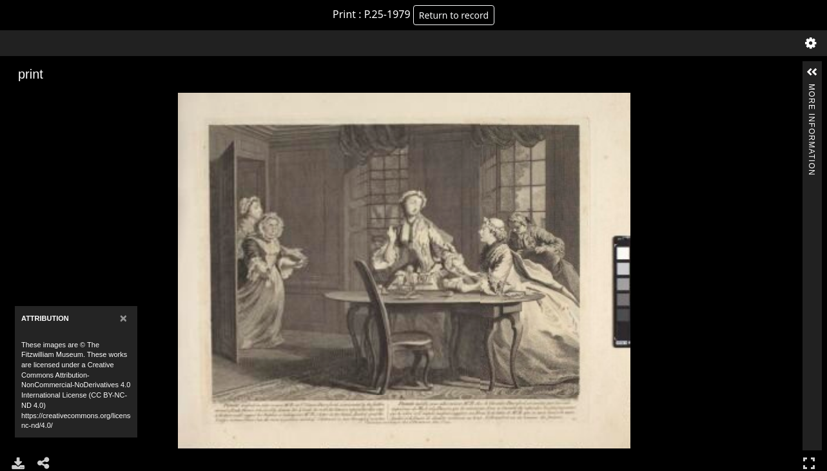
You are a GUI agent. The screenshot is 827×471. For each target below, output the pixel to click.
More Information (811, 89)
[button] (812, 72)
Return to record (454, 15)
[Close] (123, 318)
